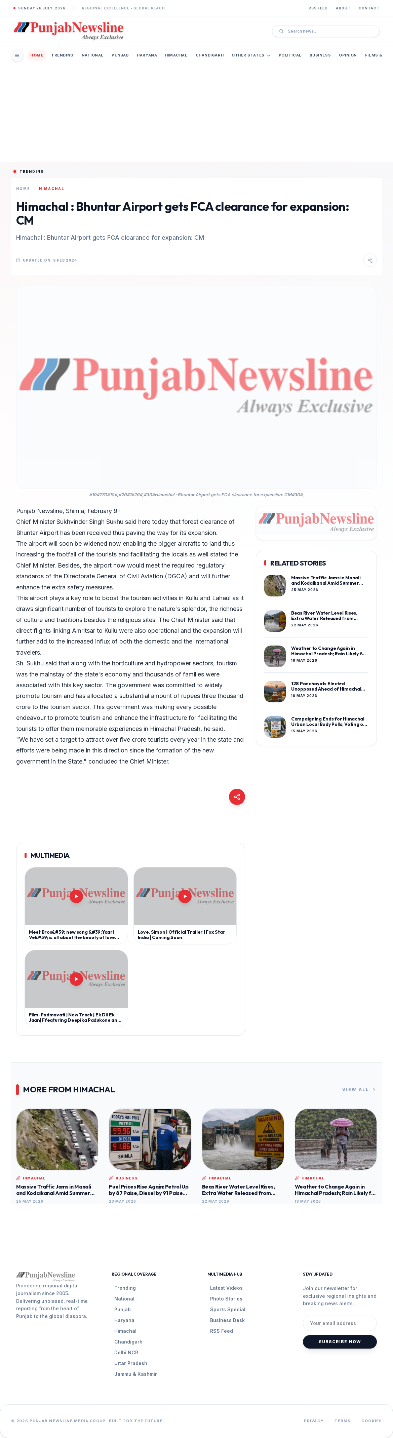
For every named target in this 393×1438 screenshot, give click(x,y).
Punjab (120, 55)
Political (290, 55)
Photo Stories (226, 1298)
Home (36, 55)
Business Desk (227, 1320)
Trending (62, 55)
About (343, 8)
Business (320, 55)
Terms (343, 1420)
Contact (369, 8)
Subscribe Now (340, 1341)
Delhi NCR (126, 1352)
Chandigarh (210, 55)
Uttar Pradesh (130, 1363)
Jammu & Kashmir (135, 1374)
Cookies (371, 1420)
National (93, 55)
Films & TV (377, 55)
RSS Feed (318, 8)
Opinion (348, 55)
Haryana (147, 55)
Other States (251, 55)
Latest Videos (226, 1288)
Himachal (176, 55)
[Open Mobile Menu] (17, 55)
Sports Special (227, 1309)
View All (359, 1089)
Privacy (314, 1420)
